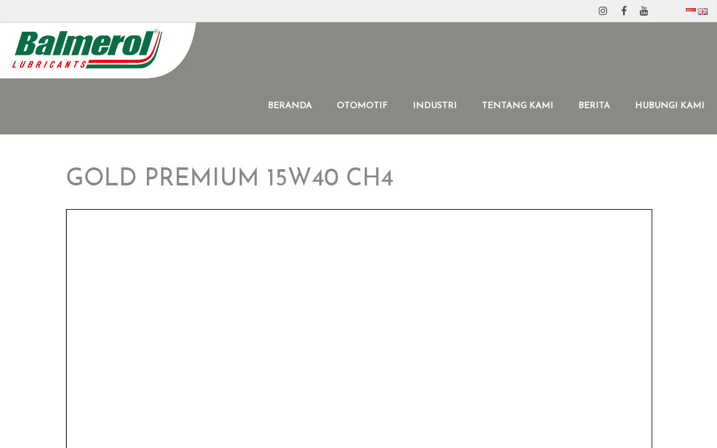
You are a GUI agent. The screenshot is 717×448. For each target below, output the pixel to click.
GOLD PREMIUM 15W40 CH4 (229, 179)
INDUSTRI (435, 106)
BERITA (594, 106)
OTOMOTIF (362, 106)
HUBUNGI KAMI (670, 106)
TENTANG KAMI (517, 106)
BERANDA (290, 106)
